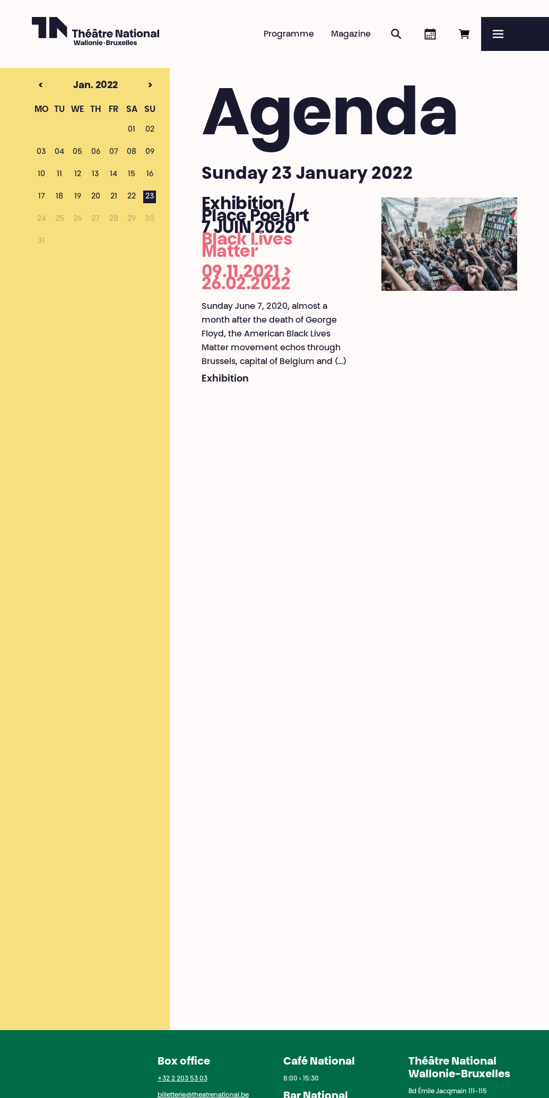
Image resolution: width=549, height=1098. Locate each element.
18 (59, 197)
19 (77, 197)
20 (95, 197)
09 (149, 152)
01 (131, 130)
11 (59, 174)
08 (131, 152)
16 (149, 174)
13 (95, 174)
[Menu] (515, 34)
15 (131, 174)
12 (77, 174)
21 (113, 197)
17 (41, 197)
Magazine (351, 34)
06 (95, 152)
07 (113, 152)
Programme (289, 34)
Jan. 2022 (76, 86)
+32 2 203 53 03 (182, 1079)
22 (131, 197)
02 (149, 130)
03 (41, 152)
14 (113, 174)
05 (77, 152)
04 (59, 152)
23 (149, 197)
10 (41, 174)
